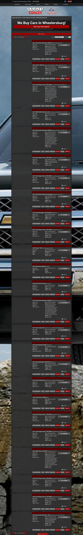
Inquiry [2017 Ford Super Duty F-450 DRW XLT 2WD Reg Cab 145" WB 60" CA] (43, 105)
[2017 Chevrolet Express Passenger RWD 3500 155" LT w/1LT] (22, 198)
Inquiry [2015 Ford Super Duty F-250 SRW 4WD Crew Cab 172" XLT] (43, 507)
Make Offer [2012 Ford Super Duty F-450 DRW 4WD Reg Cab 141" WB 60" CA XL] (48, 169)
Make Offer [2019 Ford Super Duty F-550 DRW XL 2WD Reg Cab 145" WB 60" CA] (48, 187)
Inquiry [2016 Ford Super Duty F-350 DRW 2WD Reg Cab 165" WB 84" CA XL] (43, 489)
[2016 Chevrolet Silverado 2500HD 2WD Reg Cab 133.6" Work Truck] (22, 303)
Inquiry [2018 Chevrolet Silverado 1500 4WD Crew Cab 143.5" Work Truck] (43, 528)
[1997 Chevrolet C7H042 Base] (22, 400)
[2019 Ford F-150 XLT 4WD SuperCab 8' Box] (22, 251)
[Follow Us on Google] (71, 1)
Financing (63, 78)
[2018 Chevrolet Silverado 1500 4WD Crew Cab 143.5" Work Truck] (22, 517)
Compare (65, 56)
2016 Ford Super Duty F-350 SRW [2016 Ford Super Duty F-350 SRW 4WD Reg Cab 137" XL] (47, 413)
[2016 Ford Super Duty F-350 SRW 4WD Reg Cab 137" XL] (22, 417)
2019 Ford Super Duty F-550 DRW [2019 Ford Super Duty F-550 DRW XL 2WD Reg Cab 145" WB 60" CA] (49, 175)
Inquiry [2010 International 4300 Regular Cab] (43, 354)
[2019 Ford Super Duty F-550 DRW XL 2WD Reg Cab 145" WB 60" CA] (22, 179)
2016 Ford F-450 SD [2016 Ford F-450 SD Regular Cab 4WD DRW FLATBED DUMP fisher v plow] (49, 65)
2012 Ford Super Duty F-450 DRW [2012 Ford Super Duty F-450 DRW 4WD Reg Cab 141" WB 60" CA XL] (49, 157)
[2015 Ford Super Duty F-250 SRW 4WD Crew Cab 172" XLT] (22, 499)
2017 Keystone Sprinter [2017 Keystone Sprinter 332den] (41, 265)
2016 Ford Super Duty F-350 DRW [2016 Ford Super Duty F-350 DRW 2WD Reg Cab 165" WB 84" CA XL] (49, 477)
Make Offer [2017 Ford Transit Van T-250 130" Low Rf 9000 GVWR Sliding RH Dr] (48, 337)
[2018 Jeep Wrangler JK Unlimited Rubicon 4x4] (22, 216)
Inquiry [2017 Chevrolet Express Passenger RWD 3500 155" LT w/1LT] (43, 206)
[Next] (25, 37)
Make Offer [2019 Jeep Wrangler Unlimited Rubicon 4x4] (48, 373)
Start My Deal (58, 78)
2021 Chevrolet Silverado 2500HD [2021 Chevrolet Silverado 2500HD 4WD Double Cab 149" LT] (47, 43)
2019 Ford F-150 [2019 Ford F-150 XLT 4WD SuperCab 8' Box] (43, 247)
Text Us (68, 78)
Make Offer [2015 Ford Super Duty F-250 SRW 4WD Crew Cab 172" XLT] (48, 507)
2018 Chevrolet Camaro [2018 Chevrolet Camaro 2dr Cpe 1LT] (42, 282)
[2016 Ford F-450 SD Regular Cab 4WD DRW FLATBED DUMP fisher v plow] (22, 69)
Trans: (34, 49)
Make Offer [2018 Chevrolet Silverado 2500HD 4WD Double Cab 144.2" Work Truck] (48, 151)
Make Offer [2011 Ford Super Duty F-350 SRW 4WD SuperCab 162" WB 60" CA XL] (48, 443)
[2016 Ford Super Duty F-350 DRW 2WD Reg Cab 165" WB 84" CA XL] (22, 481)
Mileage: (46, 52)
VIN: (46, 44)
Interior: (34, 46)
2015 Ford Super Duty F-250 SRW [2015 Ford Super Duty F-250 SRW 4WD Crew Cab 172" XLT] (47, 495)
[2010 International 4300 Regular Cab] (22, 348)
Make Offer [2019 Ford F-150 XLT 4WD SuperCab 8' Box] (48, 259)
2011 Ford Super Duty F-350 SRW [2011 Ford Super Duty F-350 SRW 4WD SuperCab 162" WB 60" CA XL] (49, 430)
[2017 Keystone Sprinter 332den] (22, 269)
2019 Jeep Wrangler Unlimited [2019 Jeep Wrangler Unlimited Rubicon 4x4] (44, 361)
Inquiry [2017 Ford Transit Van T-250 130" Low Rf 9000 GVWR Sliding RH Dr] (43, 337)
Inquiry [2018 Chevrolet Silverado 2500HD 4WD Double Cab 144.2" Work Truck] (43, 151)
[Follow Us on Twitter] (67, 1)
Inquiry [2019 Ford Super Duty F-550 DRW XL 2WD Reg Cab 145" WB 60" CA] (43, 187)
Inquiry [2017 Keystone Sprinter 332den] (43, 276)
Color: (34, 44)
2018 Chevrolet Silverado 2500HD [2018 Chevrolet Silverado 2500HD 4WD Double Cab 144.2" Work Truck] (50, 130)
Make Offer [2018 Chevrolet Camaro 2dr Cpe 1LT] (48, 293)
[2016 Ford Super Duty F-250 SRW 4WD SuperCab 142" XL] (22, 233)
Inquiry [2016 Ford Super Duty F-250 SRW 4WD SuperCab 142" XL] (43, 241)
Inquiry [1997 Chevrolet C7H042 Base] (43, 407)
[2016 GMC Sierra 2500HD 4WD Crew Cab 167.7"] (22, 454)
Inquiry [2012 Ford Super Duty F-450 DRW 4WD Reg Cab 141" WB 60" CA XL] (43, 169)
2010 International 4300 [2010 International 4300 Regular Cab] (42, 344)
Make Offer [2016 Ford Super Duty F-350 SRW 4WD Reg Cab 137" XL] (48, 424)
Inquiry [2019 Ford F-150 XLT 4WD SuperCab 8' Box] (43, 259)
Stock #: (46, 54)
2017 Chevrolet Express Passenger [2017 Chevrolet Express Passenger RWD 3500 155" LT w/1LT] (48, 194)
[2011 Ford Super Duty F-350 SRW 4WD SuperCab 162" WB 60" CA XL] (22, 434)
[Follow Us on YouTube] (69, 1)
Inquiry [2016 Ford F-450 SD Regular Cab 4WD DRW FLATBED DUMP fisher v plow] (43, 78)
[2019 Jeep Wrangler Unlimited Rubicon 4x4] (22, 365)
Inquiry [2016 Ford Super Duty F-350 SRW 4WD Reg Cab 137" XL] (43, 424)
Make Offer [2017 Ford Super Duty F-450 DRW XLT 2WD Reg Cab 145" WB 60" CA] (48, 105)
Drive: (34, 47)
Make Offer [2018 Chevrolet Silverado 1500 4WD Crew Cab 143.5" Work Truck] (48, 528)
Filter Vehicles (41, 34)
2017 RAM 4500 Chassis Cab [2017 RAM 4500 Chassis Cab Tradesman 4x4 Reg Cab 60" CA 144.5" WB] (50, 112)
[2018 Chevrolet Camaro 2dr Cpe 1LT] (22, 286)
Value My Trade (53, 78)
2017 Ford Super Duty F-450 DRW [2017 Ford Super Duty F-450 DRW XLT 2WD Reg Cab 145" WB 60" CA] (49, 84)
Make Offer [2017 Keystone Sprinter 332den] (48, 276)
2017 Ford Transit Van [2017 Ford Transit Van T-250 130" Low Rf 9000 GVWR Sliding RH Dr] (48, 327)
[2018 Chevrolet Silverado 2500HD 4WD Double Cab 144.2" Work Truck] (22, 134)
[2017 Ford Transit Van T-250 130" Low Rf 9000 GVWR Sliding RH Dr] (22, 331)
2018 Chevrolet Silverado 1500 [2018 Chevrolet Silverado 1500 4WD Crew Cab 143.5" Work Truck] (49, 513)
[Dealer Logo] (41, 11)
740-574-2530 (36, 1)
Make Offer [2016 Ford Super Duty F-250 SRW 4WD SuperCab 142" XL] (48, 241)
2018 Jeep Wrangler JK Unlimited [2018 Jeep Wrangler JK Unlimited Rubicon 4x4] (45, 212)
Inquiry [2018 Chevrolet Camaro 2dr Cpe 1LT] (43, 293)
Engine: (46, 46)
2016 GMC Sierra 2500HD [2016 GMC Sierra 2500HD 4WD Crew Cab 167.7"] (45, 450)
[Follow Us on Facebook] (65, 1)
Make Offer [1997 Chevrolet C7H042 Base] (48, 407)
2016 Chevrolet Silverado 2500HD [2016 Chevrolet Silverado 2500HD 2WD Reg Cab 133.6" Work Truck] (49, 299)
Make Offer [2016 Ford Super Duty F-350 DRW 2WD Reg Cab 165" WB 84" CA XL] (48, 489)
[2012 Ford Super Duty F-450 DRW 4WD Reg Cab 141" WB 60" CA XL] (22, 161)
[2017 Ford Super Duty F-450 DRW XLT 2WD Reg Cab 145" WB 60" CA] (22, 88)
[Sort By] (59, 37)
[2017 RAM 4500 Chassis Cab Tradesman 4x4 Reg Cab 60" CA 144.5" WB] (22, 116)
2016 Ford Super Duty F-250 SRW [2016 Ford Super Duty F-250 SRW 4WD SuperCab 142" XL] (47, 229)
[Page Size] (69, 37)
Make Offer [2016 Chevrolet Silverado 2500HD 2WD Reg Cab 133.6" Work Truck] (48, 320)
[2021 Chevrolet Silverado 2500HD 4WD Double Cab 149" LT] (22, 47)
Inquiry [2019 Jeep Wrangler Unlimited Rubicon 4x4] (43, 373)
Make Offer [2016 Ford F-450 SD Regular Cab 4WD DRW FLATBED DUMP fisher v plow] (48, 78)
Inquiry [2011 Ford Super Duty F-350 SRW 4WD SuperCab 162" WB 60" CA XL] (43, 443)
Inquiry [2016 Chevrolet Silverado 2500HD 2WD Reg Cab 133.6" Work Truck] (43, 320)
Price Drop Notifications (36, 78)
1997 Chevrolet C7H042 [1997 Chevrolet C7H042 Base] (41, 396)
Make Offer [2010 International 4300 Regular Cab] (48, 354)
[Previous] (13, 37)
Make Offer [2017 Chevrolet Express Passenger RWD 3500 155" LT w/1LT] (48, 206)
